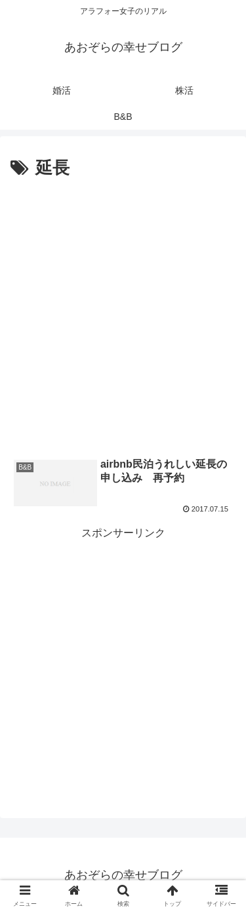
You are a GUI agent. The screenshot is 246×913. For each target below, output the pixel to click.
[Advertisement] (123, 313)
